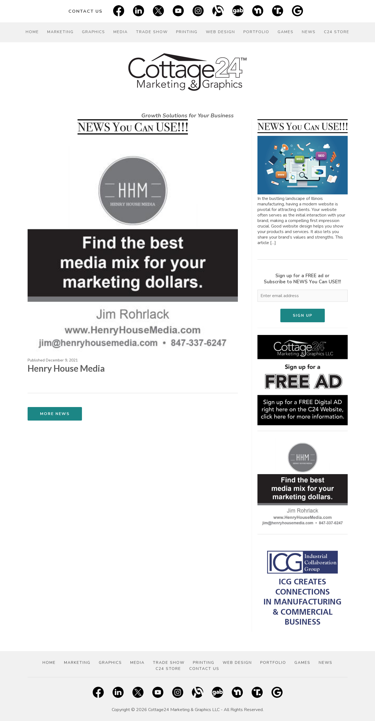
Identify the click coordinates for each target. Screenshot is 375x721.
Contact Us (85, 11)
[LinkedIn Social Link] (138, 11)
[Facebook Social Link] (118, 11)
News (309, 32)
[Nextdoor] (257, 11)
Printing (187, 32)
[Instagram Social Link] (198, 11)
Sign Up (302, 315)
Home (32, 32)
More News (55, 413)
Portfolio (256, 32)
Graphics (93, 32)
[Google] (297, 11)
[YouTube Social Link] (178, 11)
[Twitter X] (158, 11)
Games (286, 32)
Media (120, 32)
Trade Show (152, 32)
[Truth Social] (277, 11)
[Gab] (237, 11)
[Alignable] (218, 11)
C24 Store (336, 32)
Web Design (220, 32)
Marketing (60, 32)
